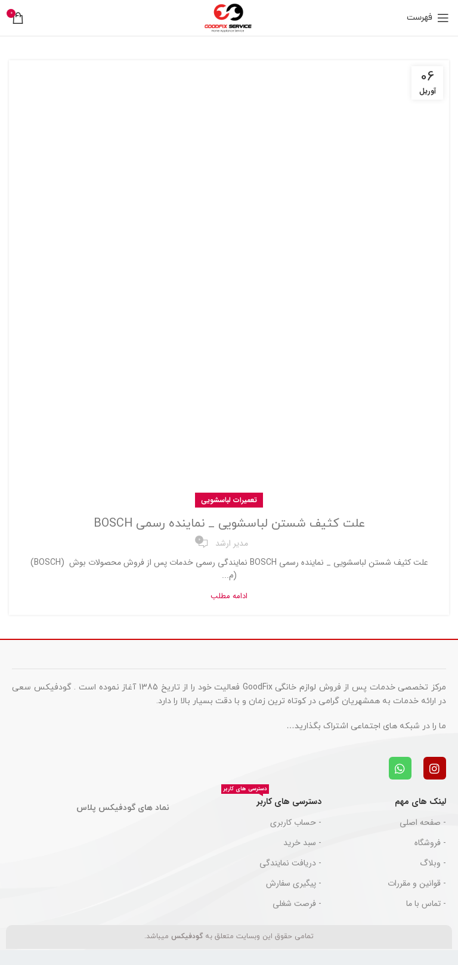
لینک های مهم (420, 801)
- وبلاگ (433, 863)
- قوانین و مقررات (417, 883)
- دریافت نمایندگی (290, 863)
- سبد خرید (302, 842)
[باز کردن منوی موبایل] (428, 18)
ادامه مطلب (229, 596)
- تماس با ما (426, 903)
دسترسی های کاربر (271, 799)
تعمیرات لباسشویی (229, 500)
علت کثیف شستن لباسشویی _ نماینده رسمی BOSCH (229, 523)
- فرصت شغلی (297, 903)
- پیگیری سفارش (293, 883)
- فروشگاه (430, 842)
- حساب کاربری (295, 822)
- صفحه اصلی (423, 822)
